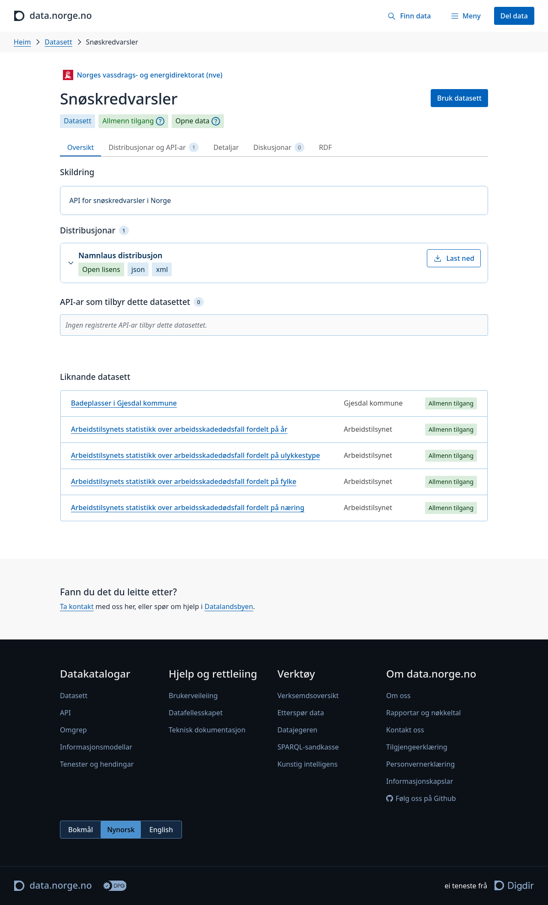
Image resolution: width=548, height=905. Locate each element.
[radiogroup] (121, 830)
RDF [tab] (325, 147)
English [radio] (161, 829)
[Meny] (465, 16)
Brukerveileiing (193, 695)
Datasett (58, 42)
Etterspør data (300, 712)
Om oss (398, 695)
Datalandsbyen (229, 607)
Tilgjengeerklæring (416, 747)
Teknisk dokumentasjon (207, 730)
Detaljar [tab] (225, 147)
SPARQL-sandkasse (308, 747)
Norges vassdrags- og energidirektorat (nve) (142, 75)
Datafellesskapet (196, 712)
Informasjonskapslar (419, 781)
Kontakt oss (405, 730)
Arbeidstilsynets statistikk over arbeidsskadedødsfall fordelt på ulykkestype (195, 455)
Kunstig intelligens (307, 764)
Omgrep (73, 730)
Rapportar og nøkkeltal (423, 712)
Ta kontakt (77, 607)
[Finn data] (409, 16)
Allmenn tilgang (128, 120)
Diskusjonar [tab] (278, 147)
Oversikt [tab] (80, 147)
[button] (274, 263)
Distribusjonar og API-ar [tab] (153, 147)
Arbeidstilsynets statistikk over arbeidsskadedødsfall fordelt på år (179, 429)
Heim (22, 42)
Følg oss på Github (421, 798)
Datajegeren (297, 730)
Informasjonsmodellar (96, 747)
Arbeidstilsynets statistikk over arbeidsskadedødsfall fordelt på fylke (184, 481)
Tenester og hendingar (97, 764)
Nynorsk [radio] (120, 829)
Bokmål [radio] (80, 829)
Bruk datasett (459, 98)
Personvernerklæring (420, 764)
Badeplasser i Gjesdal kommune (124, 403)
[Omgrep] (160, 121)
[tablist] (274, 147)
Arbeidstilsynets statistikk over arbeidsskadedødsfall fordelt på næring (187, 507)
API (65, 712)
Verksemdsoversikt (308, 695)
